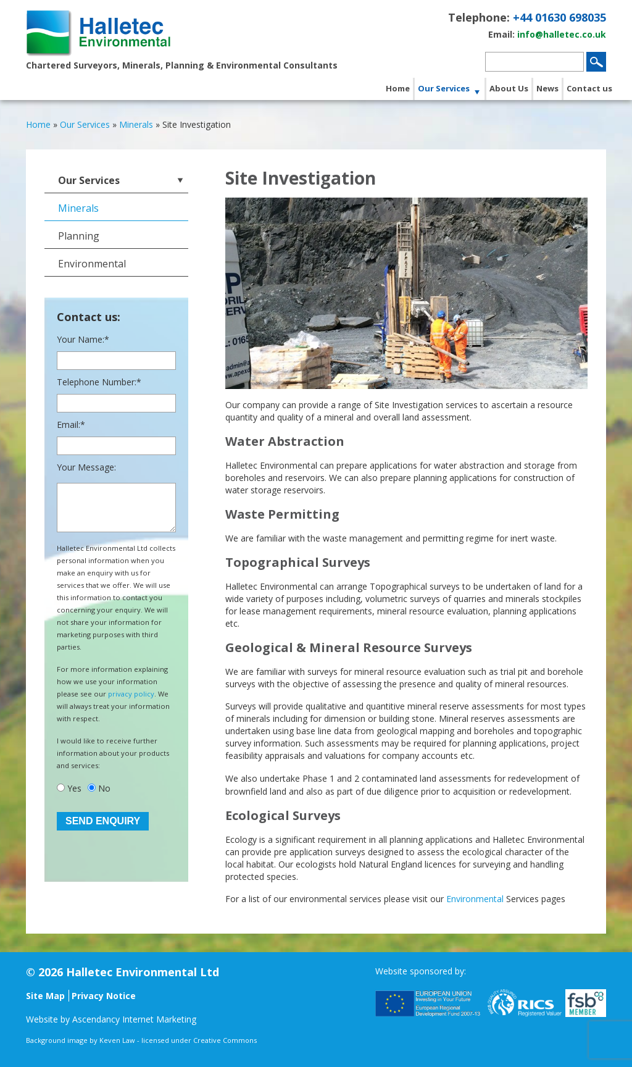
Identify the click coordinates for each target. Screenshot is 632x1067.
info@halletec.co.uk (561, 34)
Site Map (45, 996)
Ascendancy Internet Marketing (134, 1019)
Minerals (78, 208)
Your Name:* (83, 339)
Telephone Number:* (99, 382)
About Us (508, 88)
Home (398, 88)
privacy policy (131, 693)
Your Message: (86, 467)
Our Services (444, 88)
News (547, 88)
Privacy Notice (104, 996)
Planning (78, 236)
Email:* (71, 424)
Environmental (475, 899)
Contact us (589, 88)
